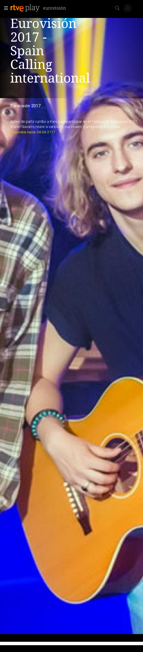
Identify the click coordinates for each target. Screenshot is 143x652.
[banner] (39, 8)
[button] (4, 8)
